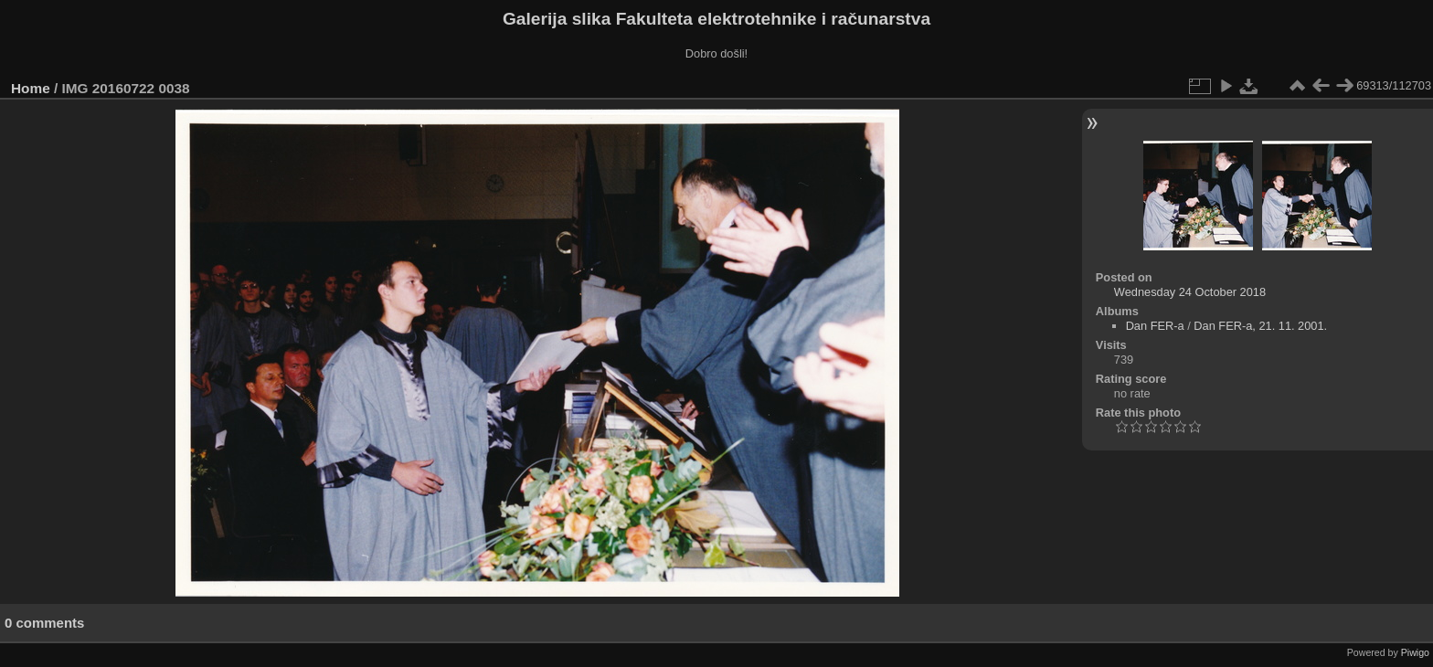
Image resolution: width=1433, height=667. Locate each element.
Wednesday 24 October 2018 (1190, 292)
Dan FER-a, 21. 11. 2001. (1260, 326)
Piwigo (1415, 652)
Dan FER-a (1155, 326)
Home (30, 88)
